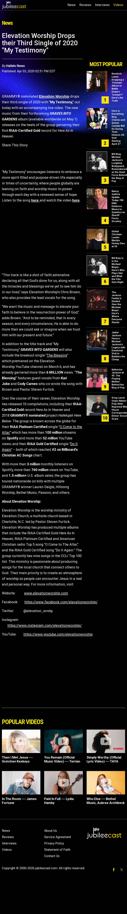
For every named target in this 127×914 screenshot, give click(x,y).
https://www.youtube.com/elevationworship (58, 634)
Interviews (102, 5)
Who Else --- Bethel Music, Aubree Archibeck (106, 801)
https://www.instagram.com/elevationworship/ (44, 625)
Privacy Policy (54, 843)
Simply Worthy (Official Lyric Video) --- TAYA (104, 759)
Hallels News (15, 66)
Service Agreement (57, 837)
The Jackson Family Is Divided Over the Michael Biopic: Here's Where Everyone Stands (117, 307)
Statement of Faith (57, 850)
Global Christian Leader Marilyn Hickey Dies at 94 (118, 239)
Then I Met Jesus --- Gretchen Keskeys (17, 759)
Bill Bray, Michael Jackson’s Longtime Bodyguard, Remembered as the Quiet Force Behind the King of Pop (119, 168)
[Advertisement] (105, 45)
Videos (118, 5)
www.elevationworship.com (46, 593)
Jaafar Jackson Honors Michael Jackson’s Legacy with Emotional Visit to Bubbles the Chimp (118, 346)
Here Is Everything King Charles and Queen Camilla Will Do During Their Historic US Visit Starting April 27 (118, 127)
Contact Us (52, 856)
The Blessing (57, 355)
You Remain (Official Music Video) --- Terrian (62, 759)
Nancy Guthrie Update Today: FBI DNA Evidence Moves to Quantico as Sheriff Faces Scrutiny (118, 206)
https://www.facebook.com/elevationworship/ (61, 602)
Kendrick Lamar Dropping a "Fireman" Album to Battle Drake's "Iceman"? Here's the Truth (118, 87)
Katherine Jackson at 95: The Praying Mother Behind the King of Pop (118, 378)
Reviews (85, 5)
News (71, 5)
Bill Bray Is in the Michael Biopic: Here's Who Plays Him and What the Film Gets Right (118, 270)
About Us (50, 831)
